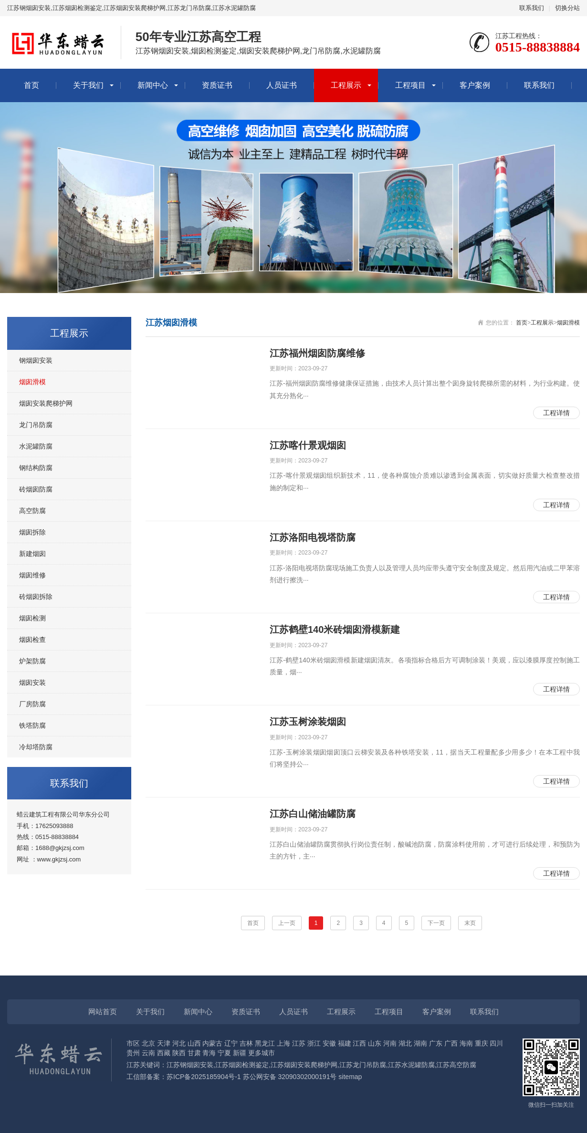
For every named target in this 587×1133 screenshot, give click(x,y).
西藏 (163, 1053)
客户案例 (475, 85)
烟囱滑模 (32, 382)
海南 (466, 1043)
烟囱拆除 (32, 532)
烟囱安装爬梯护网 (46, 403)
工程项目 (410, 85)
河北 (179, 1043)
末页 (470, 923)
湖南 (420, 1043)
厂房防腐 (32, 704)
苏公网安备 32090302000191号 (290, 1077)
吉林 (246, 1043)
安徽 (329, 1043)
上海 (283, 1043)
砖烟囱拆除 (35, 596)
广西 (451, 1043)
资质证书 (217, 85)
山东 (374, 1043)
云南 (148, 1053)
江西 (359, 1043)
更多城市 (261, 1053)
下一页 (436, 923)
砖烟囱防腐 (35, 489)
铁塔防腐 (32, 725)
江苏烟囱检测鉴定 (242, 1065)
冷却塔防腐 (35, 747)
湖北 (405, 1043)
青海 (209, 1053)
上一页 (286, 923)
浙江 (314, 1043)
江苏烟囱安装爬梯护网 (304, 1065)
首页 (31, 85)
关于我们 (88, 85)
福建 (344, 1043)
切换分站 (567, 7)
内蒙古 (212, 1043)
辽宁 (231, 1043)
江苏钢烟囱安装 (190, 1065)
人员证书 (281, 85)
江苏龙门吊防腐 (362, 1065)
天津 (163, 1043)
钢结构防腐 (35, 468)
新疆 (239, 1053)
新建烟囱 (32, 553)
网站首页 (102, 1011)
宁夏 (224, 1053)
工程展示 (346, 85)
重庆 (481, 1043)
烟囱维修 (32, 575)
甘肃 (194, 1053)
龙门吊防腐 (35, 425)
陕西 (179, 1053)
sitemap (350, 1077)
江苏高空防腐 (456, 1065)
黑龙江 (265, 1043)
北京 (148, 1043)
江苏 (298, 1043)
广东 (435, 1043)
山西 (194, 1043)
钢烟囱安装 (35, 360)
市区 (133, 1043)
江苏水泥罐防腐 (411, 1065)
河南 (390, 1043)
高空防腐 (32, 510)
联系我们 (531, 7)
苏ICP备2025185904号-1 (204, 1077)
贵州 (133, 1053)
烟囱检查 (32, 639)
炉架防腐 (32, 661)
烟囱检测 (32, 618)
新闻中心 (152, 85)
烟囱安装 (32, 682)
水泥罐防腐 (35, 446)
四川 (496, 1043)
